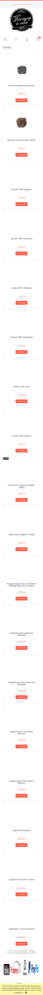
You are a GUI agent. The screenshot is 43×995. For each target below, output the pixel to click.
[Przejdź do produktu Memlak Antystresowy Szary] (21, 69)
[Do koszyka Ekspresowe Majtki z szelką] (21, 549)
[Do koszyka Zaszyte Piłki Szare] (21, 401)
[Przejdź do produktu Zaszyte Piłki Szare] (21, 373)
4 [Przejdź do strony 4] (20, 952)
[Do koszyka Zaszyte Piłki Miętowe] (21, 303)
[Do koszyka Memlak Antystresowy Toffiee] (21, 155)
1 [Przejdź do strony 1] (9, 952)
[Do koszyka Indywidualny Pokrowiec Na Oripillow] (21, 697)
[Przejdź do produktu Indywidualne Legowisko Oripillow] (21, 619)
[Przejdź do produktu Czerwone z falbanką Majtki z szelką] (21, 471)
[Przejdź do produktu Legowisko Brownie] (21, 816)
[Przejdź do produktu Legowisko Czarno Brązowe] (21, 915)
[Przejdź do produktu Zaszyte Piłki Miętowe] (21, 274)
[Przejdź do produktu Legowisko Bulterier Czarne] (21, 866)
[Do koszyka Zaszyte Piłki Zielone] (21, 451)
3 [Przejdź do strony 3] (17, 952)
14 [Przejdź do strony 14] (33, 952)
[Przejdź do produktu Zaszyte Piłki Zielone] (21, 422)
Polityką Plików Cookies (16, 988)
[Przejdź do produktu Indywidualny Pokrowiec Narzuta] (21, 718)
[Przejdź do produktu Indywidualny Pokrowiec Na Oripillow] (21, 668)
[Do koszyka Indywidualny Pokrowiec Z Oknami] (21, 796)
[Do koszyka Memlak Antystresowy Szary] (21, 100)
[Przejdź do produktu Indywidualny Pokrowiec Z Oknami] (21, 767)
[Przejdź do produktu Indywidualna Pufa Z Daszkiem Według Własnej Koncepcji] (21, 570)
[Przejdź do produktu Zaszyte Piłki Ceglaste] (21, 175)
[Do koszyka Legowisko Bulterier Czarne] (21, 894)
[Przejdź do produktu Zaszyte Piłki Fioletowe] (21, 225)
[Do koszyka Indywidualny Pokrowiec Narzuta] (21, 746)
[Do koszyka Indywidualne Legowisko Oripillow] (21, 648)
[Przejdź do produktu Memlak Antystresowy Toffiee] (21, 124)
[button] (5, 39)
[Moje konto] (27, 39)
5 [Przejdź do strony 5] (24, 952)
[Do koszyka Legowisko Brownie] (21, 845)
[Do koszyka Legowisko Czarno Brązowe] (21, 944)
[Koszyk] (37, 38)
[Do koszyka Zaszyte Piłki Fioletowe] (21, 253)
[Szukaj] (16, 38)
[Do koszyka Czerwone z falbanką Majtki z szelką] (21, 500)
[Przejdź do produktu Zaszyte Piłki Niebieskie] (21, 323)
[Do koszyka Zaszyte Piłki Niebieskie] (21, 352)
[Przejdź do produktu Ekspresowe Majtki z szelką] (21, 520)
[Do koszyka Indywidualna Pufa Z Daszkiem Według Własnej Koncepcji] (21, 598)
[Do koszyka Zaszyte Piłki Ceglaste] (21, 204)
